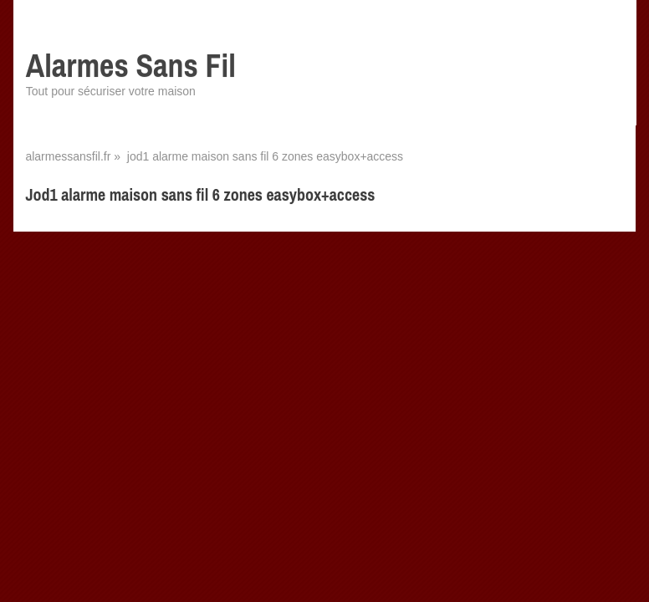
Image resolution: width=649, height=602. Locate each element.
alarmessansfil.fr (67, 156)
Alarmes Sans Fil (131, 65)
